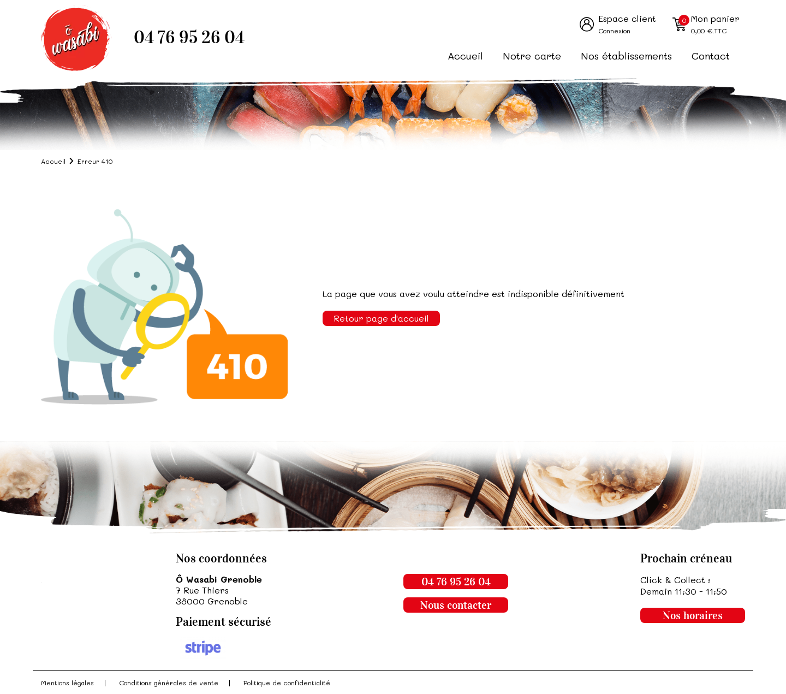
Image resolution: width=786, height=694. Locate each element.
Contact (711, 55)
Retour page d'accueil (381, 318)
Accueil (465, 55)
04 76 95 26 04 (189, 37)
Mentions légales (67, 682)
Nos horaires (693, 615)
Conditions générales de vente (168, 682)
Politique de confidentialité (286, 682)
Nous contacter (455, 605)
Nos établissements (626, 55)
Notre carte (532, 55)
